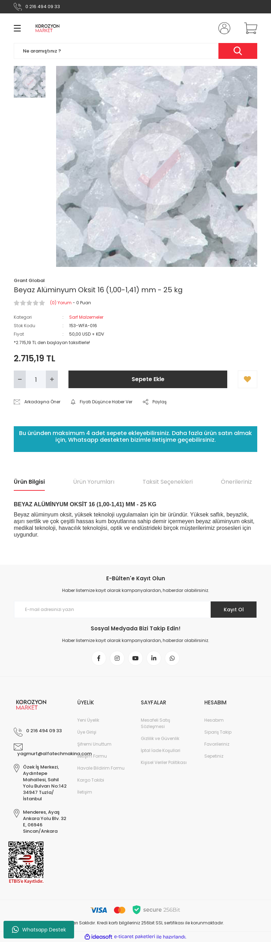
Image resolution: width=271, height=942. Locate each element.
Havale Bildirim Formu (101, 768)
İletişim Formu (92, 756)
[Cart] (249, 28)
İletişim (84, 792)
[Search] (135, 51)
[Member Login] (223, 28)
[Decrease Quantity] (20, 379)
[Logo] (47, 28)
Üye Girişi (86, 732)
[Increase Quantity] (52, 379)
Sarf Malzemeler (86, 317)
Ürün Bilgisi (29, 482)
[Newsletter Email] (135, 609)
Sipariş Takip (217, 732)
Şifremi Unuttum (94, 744)
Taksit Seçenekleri (168, 482)
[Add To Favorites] (247, 379)
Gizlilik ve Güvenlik (160, 738)
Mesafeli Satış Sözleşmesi (155, 723)
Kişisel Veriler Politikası (164, 762)
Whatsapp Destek (39, 930)
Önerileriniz (236, 482)
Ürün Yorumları (93, 482)
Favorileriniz (216, 744)
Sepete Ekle (148, 379)
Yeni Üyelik (88, 720)
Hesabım (214, 720)
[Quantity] (36, 379)
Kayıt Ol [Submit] (234, 609)
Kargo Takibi (90, 780)
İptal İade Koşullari (160, 750)
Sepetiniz (213, 756)
